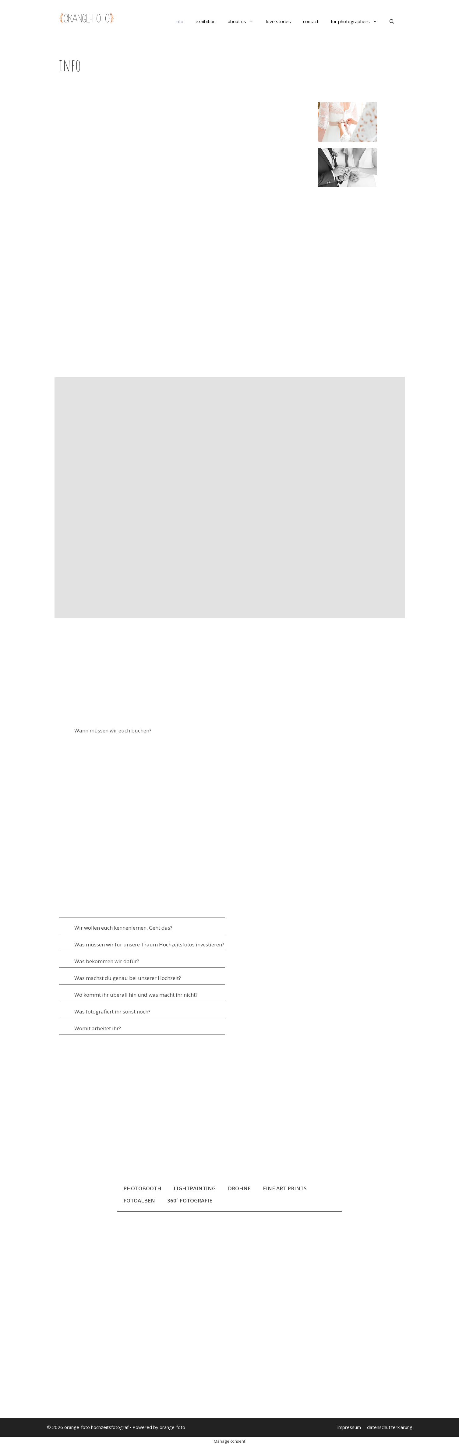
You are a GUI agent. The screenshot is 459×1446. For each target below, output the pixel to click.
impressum (349, 1427)
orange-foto (172, 1427)
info (179, 21)
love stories (278, 21)
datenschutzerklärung (389, 1427)
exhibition (206, 21)
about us (244, 21)
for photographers (357, 21)
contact (311, 21)
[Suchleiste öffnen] (391, 21)
